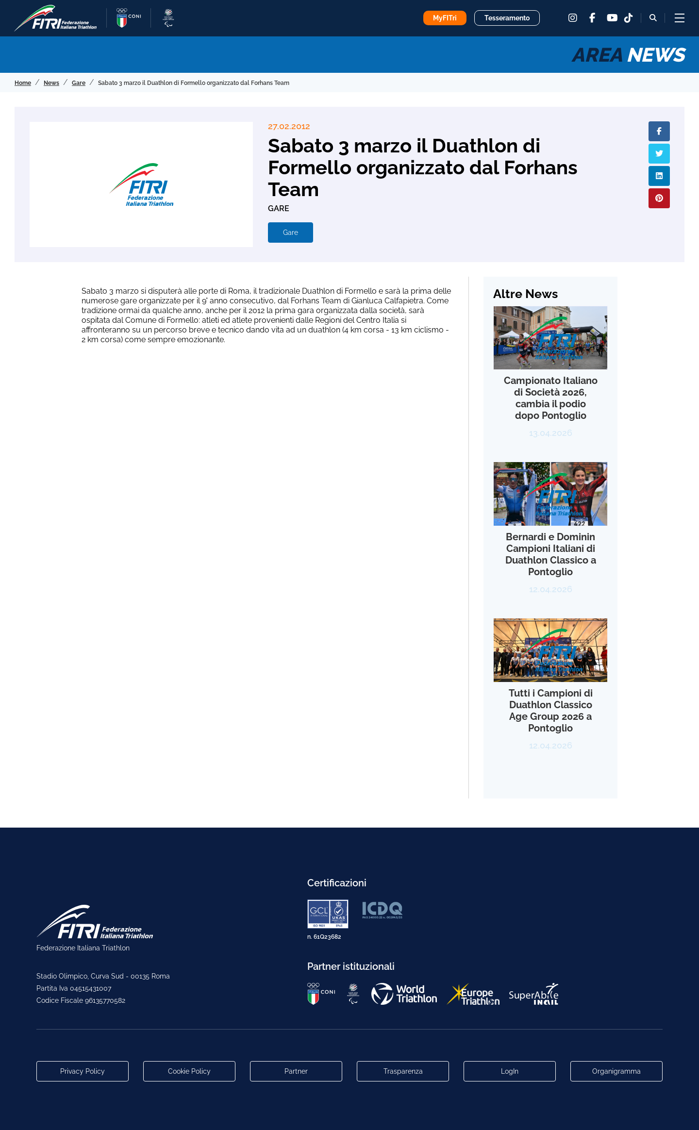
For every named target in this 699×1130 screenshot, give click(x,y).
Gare (290, 232)
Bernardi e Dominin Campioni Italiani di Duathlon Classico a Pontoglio (550, 554)
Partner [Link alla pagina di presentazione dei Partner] (296, 1071)
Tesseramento (507, 18)
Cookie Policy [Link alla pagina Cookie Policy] (189, 1071)
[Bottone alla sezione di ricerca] (653, 17)
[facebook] (592, 18)
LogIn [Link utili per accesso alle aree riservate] (509, 1071)
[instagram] (573, 18)
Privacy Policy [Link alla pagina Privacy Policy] (82, 1071)
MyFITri (445, 18)
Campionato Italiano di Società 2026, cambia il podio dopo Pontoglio (551, 398)
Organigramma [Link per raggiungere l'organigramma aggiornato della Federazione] (616, 1071)
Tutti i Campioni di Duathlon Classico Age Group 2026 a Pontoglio (551, 710)
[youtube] (611, 18)
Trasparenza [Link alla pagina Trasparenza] (403, 1071)
